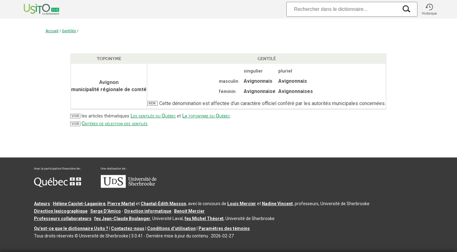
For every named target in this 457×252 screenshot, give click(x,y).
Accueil (51, 31)
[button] (429, 9)
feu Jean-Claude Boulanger (122, 218)
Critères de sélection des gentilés (114, 123)
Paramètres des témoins (224, 228)
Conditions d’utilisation (171, 228)
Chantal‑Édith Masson (163, 203)
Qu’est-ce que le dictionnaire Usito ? (71, 228)
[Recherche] (342, 9)
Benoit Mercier (189, 211)
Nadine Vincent (277, 203)
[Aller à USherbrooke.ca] (128, 186)
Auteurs (42, 203)
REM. (152, 103)
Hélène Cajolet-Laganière (79, 203)
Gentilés (69, 31)
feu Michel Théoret (204, 218)
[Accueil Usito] (34, 9)
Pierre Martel (121, 203)
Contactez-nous (127, 228)
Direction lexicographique (61, 211)
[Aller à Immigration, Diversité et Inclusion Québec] (57, 185)
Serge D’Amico (105, 211)
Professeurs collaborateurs (63, 218)
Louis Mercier (241, 203)
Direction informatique (147, 211)
